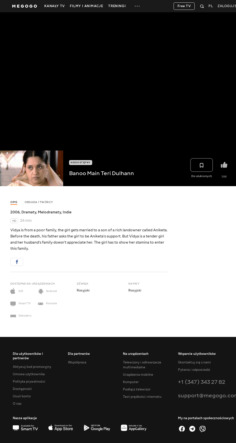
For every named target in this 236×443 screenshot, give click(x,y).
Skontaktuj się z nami (194, 362)
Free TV (184, 6)
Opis (13, 202)
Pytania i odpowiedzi (194, 370)
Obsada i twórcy (39, 202)
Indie (67, 212)
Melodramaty (49, 212)
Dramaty (28, 212)
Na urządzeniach (135, 354)
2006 (15, 212)
